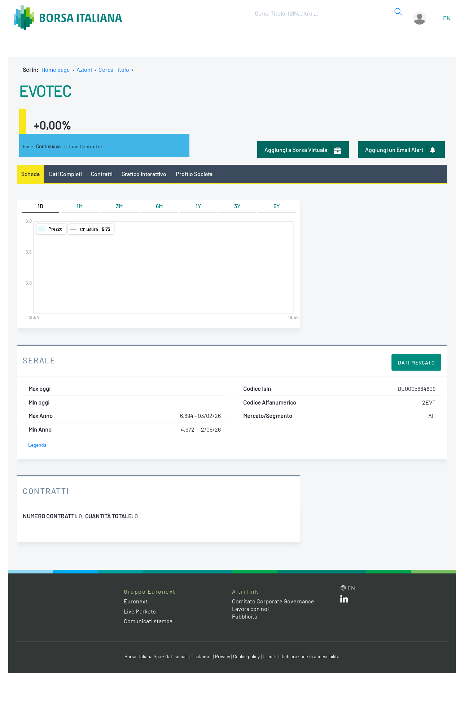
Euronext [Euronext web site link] (136, 601)
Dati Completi (65, 173)
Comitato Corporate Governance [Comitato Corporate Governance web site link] (273, 601)
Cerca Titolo (114, 69)
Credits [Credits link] (270, 656)
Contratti (102, 173)
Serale (39, 360)
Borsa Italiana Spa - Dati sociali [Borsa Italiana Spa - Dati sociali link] (156, 656)
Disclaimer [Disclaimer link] (201, 656)
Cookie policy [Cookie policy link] (246, 656)
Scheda (30, 173)
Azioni (84, 69)
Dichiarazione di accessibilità (310, 656)
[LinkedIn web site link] (344, 600)
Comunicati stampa (148, 620)
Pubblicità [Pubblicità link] (244, 616)
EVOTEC (45, 90)
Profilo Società (194, 173)
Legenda (37, 445)
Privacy (222, 656)
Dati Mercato (416, 362)
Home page (55, 69)
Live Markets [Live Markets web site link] (140, 611)
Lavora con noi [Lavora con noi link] (250, 608)
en (447, 17)
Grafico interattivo (144, 173)
